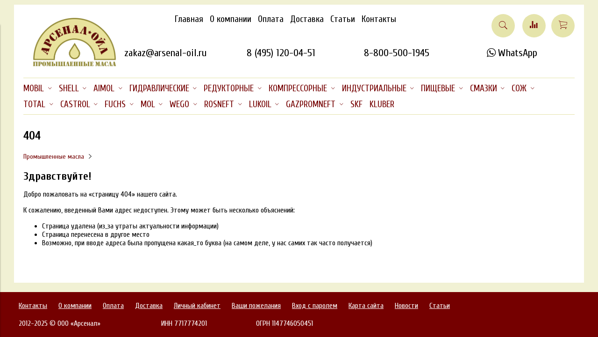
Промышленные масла (53, 157)
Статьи (342, 19)
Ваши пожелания (256, 305)
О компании (230, 19)
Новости (406, 305)
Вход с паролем (314, 305)
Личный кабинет (197, 305)
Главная (189, 19)
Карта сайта (366, 305)
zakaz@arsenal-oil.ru (165, 53)
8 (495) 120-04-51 (281, 53)
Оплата (271, 19)
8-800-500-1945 (396, 53)
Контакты (379, 19)
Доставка (307, 19)
